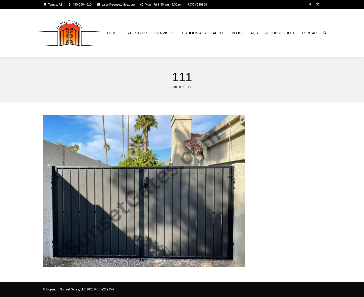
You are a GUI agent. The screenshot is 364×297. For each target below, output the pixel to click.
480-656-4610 (79, 4)
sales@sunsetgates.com (116, 4)
